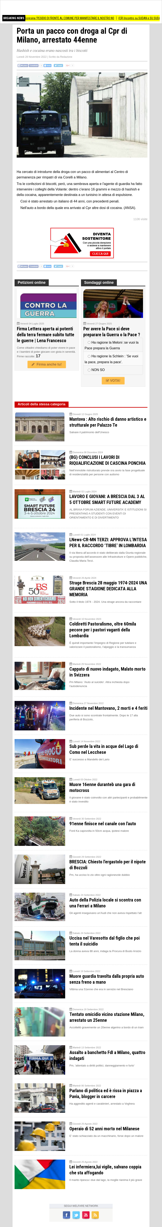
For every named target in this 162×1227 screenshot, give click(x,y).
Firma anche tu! (47, 364)
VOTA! (113, 380)
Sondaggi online (99, 282)
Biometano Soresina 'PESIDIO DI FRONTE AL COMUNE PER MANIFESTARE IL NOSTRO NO (68, 18)
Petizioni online (32, 282)
